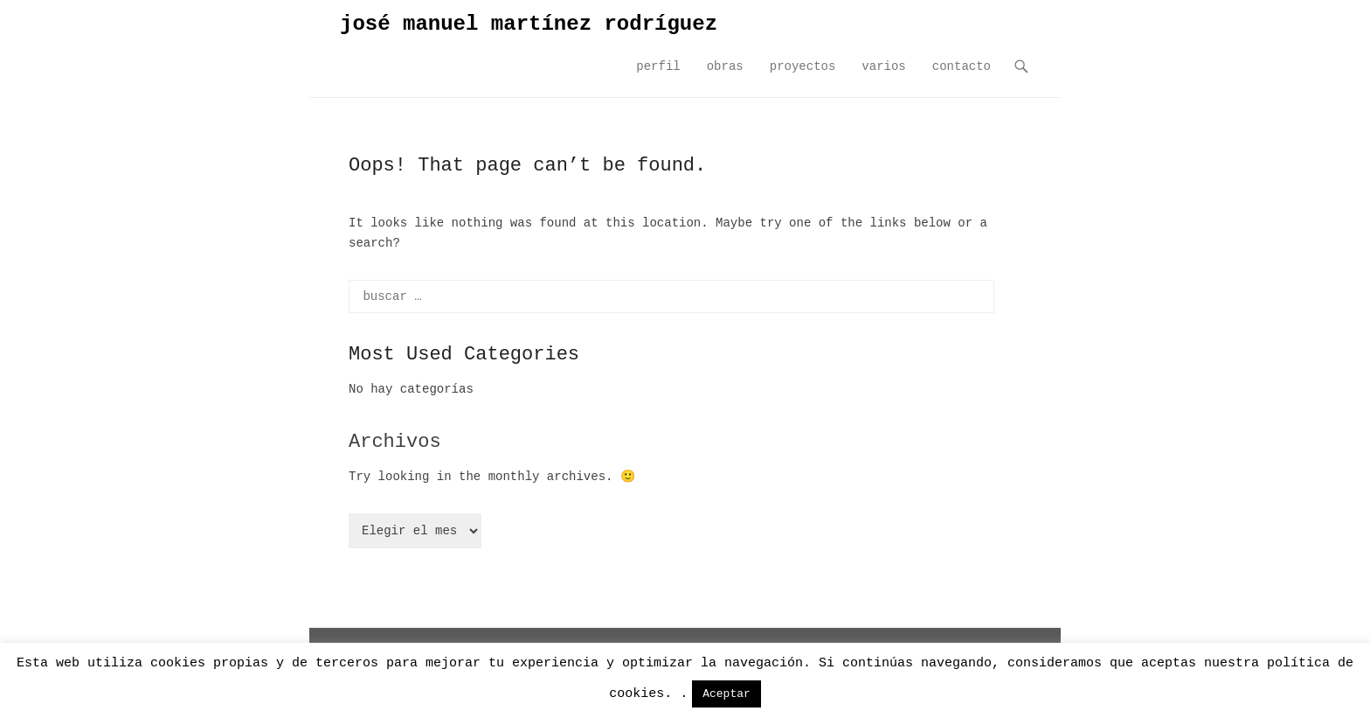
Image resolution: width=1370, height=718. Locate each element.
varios (883, 66)
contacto (961, 66)
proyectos (803, 66)
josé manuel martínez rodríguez (528, 24)
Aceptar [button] (726, 694)
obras (725, 66)
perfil (658, 66)
